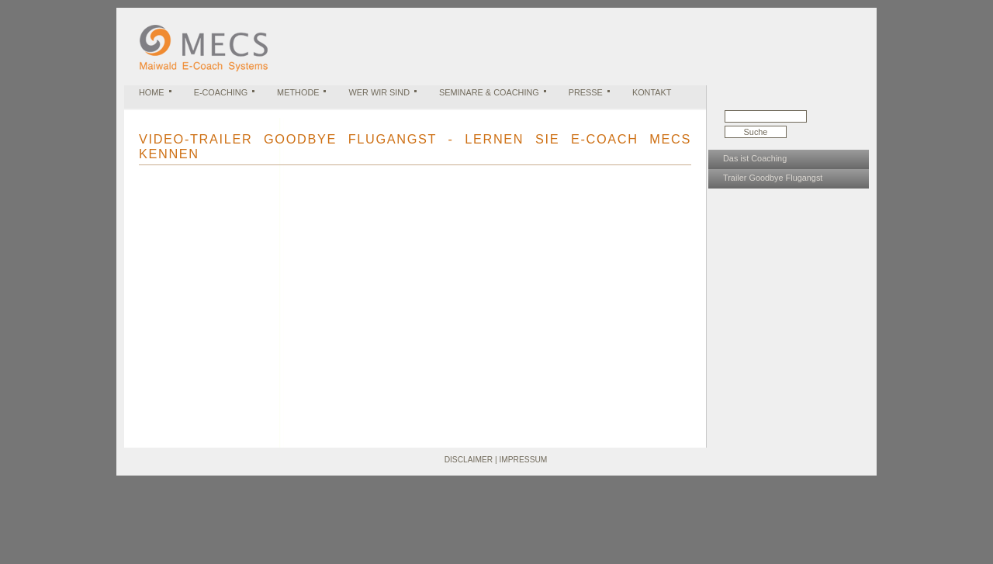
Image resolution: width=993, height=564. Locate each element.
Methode (298, 92)
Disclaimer (469, 459)
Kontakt (652, 92)
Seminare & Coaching (489, 92)
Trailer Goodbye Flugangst (772, 177)
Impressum (523, 459)
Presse (586, 92)
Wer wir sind (379, 92)
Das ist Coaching (755, 158)
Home (151, 92)
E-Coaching (220, 92)
